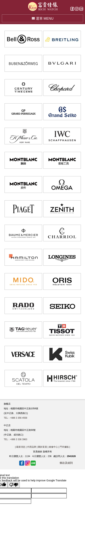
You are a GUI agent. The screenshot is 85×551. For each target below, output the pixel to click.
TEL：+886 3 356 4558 (15, 418)
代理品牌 (31, 447)
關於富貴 (42, 447)
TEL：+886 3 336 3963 (15, 439)
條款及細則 (66, 462)
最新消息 (20, 447)
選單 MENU (43, 18)
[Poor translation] (14, 485)
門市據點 (64, 447)
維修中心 (53, 447)
